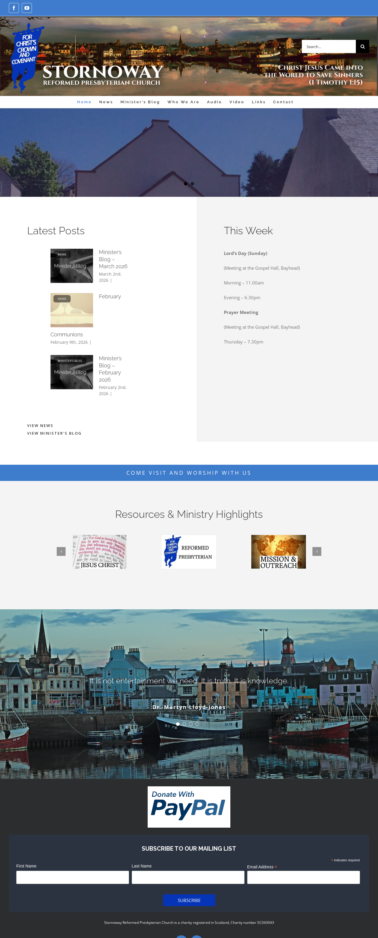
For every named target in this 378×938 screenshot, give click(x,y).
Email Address (262, 867)
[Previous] (61, 551)
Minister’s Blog (70, 360)
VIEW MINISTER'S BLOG (54, 433)
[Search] (362, 46)
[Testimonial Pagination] (178, 724)
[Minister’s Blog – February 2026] (71, 372)
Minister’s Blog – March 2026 (113, 259)
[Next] (316, 551)
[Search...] (329, 46)
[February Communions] (71, 310)
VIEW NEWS (40, 425)
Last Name (142, 866)
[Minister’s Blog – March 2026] (71, 266)
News (62, 254)
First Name (26, 866)
